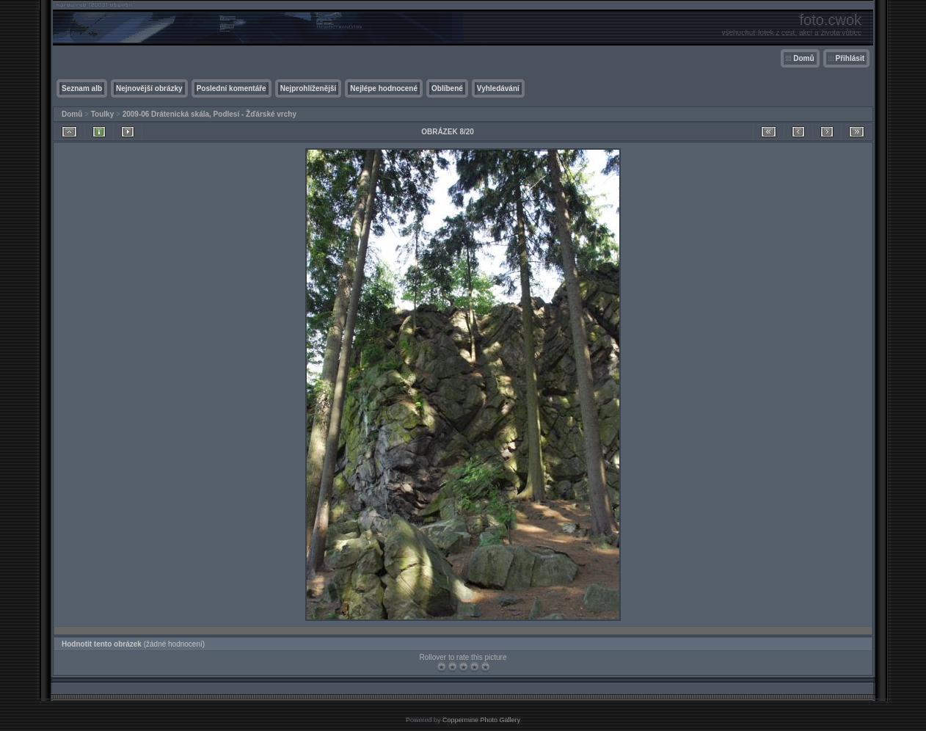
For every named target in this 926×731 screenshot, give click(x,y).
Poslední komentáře (231, 88)
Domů (803, 58)
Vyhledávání (498, 88)
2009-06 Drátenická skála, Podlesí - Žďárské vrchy (209, 114)
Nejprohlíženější (308, 88)
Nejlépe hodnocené (384, 88)
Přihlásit (850, 58)
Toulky (102, 114)
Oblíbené (447, 88)
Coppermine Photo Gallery (481, 720)
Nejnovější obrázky (149, 88)
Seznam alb (82, 88)
